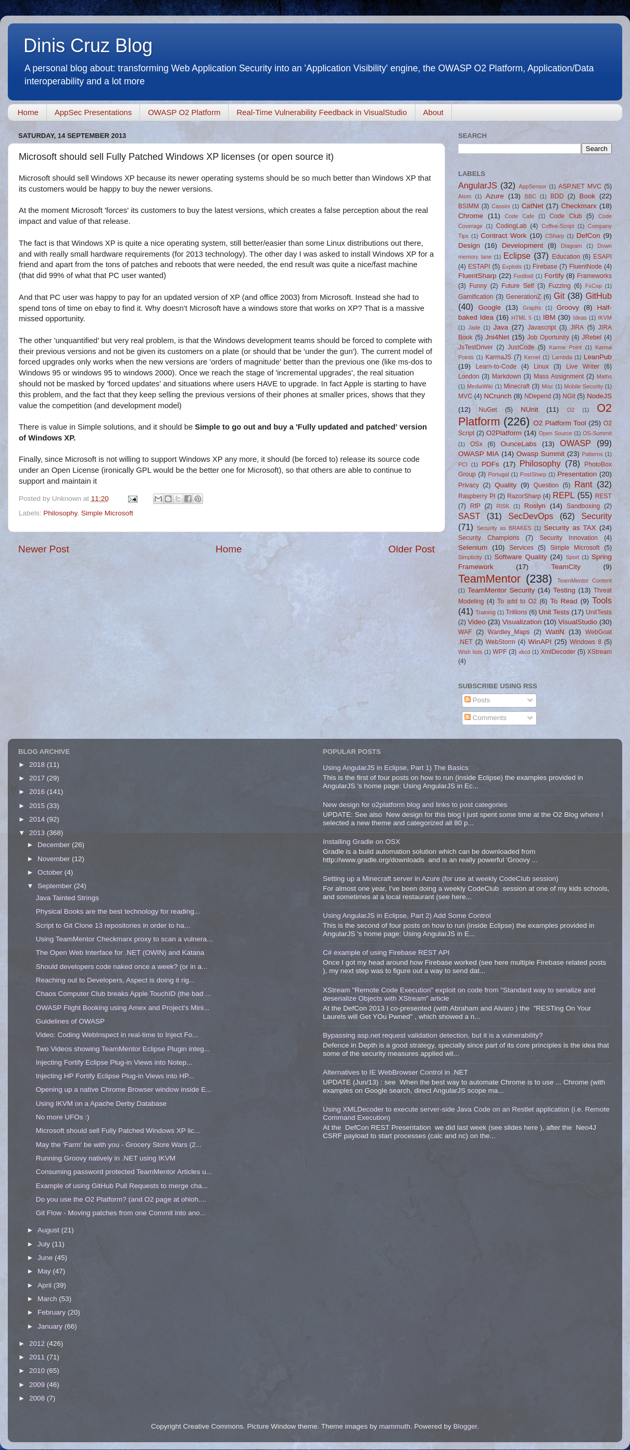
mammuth (394, 1426)
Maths (604, 376)
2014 (38, 819)
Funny (478, 285)
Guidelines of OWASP (70, 1021)
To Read (563, 601)
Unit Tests (553, 612)
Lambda (562, 357)
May (45, 1271)
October (51, 872)
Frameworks (594, 276)
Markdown (506, 376)
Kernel (532, 357)
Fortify (554, 276)
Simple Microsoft (107, 513)
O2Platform (504, 433)
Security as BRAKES (504, 528)
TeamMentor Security (501, 590)
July (44, 1244)
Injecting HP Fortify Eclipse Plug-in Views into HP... (115, 1076)
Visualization (522, 622)
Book (587, 196)
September (55, 886)
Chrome (470, 216)
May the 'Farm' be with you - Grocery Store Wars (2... (118, 1145)
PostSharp (533, 474)
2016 (38, 792)
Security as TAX (570, 528)
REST (603, 496)
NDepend (537, 396)
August (49, 1230)
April (45, 1285)
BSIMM (468, 206)
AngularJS (477, 185)
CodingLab (511, 226)
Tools (602, 600)
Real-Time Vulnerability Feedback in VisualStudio (321, 112)
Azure (495, 196)
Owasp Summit (540, 454)
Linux (541, 366)
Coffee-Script (557, 226)
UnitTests (599, 612)
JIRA (577, 327)
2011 (38, 1357)
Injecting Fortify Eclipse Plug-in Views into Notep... (114, 1062)
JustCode (521, 347)
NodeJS (599, 396)
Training (485, 612)
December (54, 845)
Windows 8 (585, 642)
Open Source (555, 433)
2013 (38, 833)
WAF (465, 632)
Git (558, 295)
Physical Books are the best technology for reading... (118, 911)
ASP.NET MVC (580, 186)
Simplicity (470, 557)
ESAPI (602, 256)
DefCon (588, 235)
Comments (485, 718)
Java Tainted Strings (67, 898)
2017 (38, 778)
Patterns (592, 454)
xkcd (524, 652)
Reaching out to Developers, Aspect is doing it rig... (115, 980)
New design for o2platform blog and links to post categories (415, 805)
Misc (547, 386)
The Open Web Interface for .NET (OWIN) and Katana (120, 952)
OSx (476, 444)
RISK (502, 506)
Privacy (468, 485)
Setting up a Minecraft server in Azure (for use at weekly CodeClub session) (440, 878)
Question (546, 485)
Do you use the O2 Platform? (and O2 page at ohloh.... (121, 1199)
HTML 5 (521, 317)
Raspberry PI (476, 496)
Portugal (498, 474)
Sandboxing (583, 506)
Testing (564, 590)
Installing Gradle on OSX (361, 842)
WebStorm (500, 642)
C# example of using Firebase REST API (386, 952)
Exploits (512, 266)
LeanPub (598, 357)
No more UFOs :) (63, 1117)
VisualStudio (577, 622)
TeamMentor (489, 578)
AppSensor (532, 186)
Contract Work (503, 235)
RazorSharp (524, 496)
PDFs (490, 464)
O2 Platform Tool (559, 423)
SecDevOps (530, 516)
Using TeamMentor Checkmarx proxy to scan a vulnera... (124, 939)
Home (28, 112)
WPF (500, 651)
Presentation (577, 474)
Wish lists (470, 652)
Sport (572, 557)
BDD (557, 196)
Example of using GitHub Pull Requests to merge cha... (122, 1186)
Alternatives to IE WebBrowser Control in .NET (395, 1072)
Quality (505, 485)
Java (500, 327)
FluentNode (585, 266)
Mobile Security (583, 386)
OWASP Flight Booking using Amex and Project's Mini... (122, 1008)
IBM (549, 317)
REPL (563, 495)
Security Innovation (568, 537)
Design (469, 245)
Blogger (465, 1426)
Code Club (565, 216)
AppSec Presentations (93, 112)
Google (489, 307)
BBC (530, 196)
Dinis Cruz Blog (88, 45)
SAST (469, 516)
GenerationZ (523, 296)
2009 (38, 1385)
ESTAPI (479, 266)
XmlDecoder (557, 651)
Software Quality (520, 557)
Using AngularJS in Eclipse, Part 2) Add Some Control (407, 915)
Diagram (571, 246)
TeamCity (566, 567)
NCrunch (497, 396)
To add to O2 (517, 601)
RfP (475, 506)
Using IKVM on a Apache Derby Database (101, 1103)
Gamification (475, 296)
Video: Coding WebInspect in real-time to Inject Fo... (117, 1035)
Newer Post (43, 549)
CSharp (554, 236)
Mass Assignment (559, 376)
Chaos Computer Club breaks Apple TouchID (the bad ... (123, 994)
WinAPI (539, 642)
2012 (38, 1343)
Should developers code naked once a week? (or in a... (121, 966)
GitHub (599, 295)
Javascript (541, 327)
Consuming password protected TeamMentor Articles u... (124, 1172)
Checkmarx (579, 206)
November (54, 859)
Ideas (580, 317)
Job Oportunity (548, 337)
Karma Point (565, 347)
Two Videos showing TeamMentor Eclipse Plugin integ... (123, 1049)
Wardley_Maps (509, 632)
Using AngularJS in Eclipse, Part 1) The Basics (396, 768)
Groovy (568, 307)
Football (523, 276)
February (52, 1312)
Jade (474, 327)
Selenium (472, 547)
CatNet (532, 206)
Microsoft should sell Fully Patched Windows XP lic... (118, 1130)
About (433, 112)
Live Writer (582, 366)
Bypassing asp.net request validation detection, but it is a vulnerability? (433, 1035)
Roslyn (535, 506)
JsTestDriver (475, 347)
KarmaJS (498, 357)
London (469, 376)
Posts (477, 700)
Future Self (517, 285)
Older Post (411, 549)
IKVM (605, 317)
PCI (463, 464)
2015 (38, 806)
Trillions (516, 612)
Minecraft (517, 386)
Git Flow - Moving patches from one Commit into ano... (121, 1213)
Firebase (545, 266)
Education (566, 256)
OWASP (575, 443)
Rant (583, 484)
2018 (38, 764)
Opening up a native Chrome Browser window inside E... (124, 1089)
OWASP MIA (478, 454)
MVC (465, 396)
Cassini (501, 206)
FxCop (593, 286)
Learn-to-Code (496, 366)
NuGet (488, 409)
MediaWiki (480, 386)
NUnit (529, 409)
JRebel (592, 337)
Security (597, 516)
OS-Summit (597, 433)
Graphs (532, 308)
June (46, 1258)
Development (523, 245)
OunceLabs (518, 444)
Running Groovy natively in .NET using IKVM (105, 1158)
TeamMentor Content (584, 580)
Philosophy (60, 513)
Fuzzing (559, 285)
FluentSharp (477, 276)
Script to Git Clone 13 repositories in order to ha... (113, 925)
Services (521, 547)
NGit (569, 396)
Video (476, 622)
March (48, 1299)
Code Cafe (520, 216)
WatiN (555, 632)
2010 (38, 1371)
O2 (570, 410)
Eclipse (517, 255)
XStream (599, 651)
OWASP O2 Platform (184, 112)
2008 (38, 1398)
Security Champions (488, 537)
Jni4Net (497, 337)
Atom (464, 196)
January (51, 1326)
